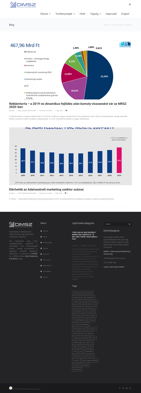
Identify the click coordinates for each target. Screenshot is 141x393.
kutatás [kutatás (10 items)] (82, 333)
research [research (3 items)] (85, 356)
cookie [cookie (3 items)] (86, 306)
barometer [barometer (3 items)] (85, 302)
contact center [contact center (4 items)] (77, 306)
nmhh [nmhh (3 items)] (75, 351)
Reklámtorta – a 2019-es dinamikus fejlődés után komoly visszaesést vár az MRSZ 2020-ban (68, 105)
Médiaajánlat (47, 265)
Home (106, 25)
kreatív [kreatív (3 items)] (75, 333)
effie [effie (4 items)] (93, 311)
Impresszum (47, 260)
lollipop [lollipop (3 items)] (90, 333)
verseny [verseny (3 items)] (86, 365)
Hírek (82, 13)
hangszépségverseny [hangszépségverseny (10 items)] (79, 320)
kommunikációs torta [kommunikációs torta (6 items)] (79, 329)
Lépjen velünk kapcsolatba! (114, 267)
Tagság (94, 13)
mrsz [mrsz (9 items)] (91, 342)
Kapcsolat (111, 13)
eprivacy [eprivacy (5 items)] (86, 315)
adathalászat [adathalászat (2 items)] (77, 293)
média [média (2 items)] (75, 347)
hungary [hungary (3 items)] (91, 320)
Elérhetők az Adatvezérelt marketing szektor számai (46, 189)
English (125, 13)
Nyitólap (45, 231)
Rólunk (44, 13)
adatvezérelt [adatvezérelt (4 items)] (88, 293)
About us (45, 277)
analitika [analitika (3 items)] (75, 302)
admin (13, 110)
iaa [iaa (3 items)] (74, 324)
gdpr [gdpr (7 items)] (93, 315)
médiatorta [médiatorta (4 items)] (83, 347)
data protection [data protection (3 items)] (77, 311)
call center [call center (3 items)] (94, 302)
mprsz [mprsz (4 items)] (84, 342)
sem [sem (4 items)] (74, 365)
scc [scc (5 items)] (92, 356)
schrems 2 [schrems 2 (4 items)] (76, 360)
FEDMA (34, 254)
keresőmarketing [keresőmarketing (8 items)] (83, 324)
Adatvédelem (47, 271)
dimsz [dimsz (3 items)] (87, 311)
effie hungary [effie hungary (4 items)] (77, 315)
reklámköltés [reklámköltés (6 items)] (88, 351)
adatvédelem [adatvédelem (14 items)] (90, 297)
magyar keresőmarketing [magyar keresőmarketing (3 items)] (80, 338)
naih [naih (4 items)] (91, 347)
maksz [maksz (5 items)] (93, 338)
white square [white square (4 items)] (77, 369)
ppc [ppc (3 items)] (81, 351)
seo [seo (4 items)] (80, 365)
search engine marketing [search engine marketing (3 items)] (89, 360)
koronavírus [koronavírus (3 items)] (92, 329)
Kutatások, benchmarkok (28, 110)
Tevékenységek (63, 13)
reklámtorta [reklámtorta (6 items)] (76, 356)
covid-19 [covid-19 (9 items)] (93, 306)
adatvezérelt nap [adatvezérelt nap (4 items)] (78, 297)
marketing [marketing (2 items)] (76, 342)
